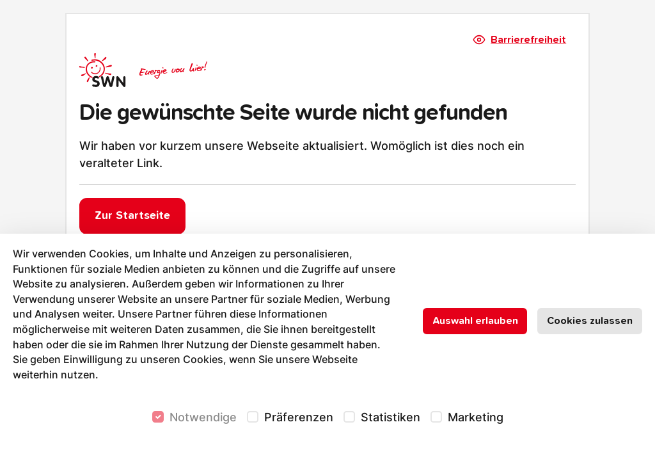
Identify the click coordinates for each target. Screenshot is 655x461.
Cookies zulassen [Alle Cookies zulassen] (590, 321)
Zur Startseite (132, 216)
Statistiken (390, 417)
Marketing (475, 417)
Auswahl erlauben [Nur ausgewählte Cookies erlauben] (475, 321)
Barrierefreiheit (520, 40)
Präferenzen (298, 417)
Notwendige (203, 417)
